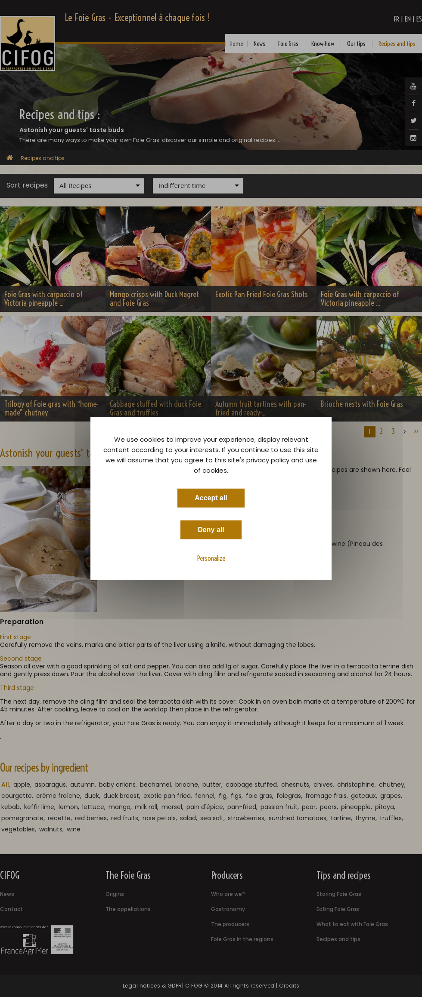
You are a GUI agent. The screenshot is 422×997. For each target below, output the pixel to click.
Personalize (211, 558)
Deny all (211, 529)
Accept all (211, 498)
